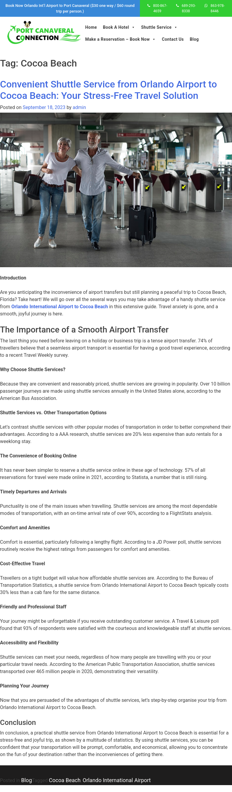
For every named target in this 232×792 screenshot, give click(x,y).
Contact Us (173, 39)
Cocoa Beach (65, 780)
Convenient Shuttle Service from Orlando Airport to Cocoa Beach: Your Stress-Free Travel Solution (108, 89)
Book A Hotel (119, 27)
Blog (194, 39)
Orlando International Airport (117, 780)
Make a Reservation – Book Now (120, 39)
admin (79, 107)
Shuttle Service (159, 27)
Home (91, 27)
